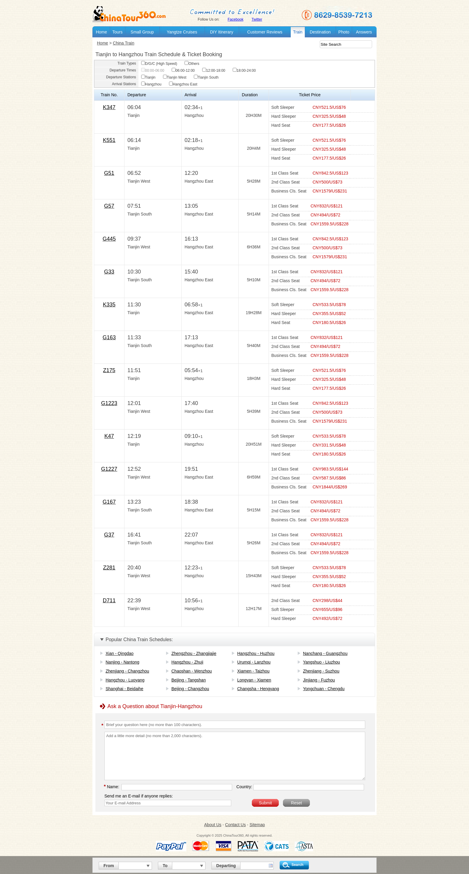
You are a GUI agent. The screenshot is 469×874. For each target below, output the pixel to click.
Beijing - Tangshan (188, 680)
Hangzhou (151, 84)
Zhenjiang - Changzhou (127, 671)
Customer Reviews (264, 32)
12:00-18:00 (213, 70)
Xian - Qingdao (119, 653)
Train (297, 32)
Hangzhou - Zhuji (187, 662)
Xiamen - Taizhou (253, 671)
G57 (109, 206)
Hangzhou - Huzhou (256, 653)
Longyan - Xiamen (254, 680)
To (165, 865)
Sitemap (257, 824)
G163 (109, 337)
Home (101, 32)
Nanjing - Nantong (122, 662)
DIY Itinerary (221, 32)
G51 (109, 173)
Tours (117, 32)
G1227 (109, 469)
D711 (109, 600)
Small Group (142, 32)
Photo (343, 32)
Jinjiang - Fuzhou (319, 680)
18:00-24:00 (244, 70)
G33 (109, 272)
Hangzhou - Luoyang (125, 680)
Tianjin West (174, 77)
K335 (109, 305)
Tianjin (148, 77)
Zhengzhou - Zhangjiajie (193, 653)
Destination (320, 32)
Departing (226, 865)
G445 (109, 239)
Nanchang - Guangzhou (325, 653)
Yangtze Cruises (182, 32)
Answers (364, 32)
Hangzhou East (183, 84)
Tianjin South (206, 77)
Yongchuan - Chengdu (324, 688)
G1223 (109, 403)
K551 (109, 140)
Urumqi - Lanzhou (253, 662)
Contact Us (235, 824)
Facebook (235, 19)
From (108, 865)
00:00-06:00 (152, 70)
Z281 (109, 568)
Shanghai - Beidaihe (124, 688)
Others (192, 64)
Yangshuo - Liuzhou (321, 662)
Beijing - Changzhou (190, 688)
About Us (212, 824)
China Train (123, 43)
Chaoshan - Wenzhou (191, 671)
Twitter (257, 19)
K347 (109, 107)
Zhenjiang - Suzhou (321, 671)
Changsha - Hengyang (258, 688)
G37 (109, 535)
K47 (109, 436)
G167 (109, 502)
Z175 (109, 370)
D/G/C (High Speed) (159, 64)
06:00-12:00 (183, 70)
